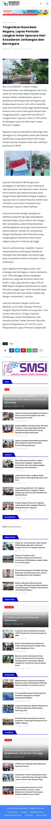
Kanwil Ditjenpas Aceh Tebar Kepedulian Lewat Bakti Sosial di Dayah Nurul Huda (25, 400)
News (13, 22)
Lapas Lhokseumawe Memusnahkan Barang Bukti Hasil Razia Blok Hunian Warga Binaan (31, 443)
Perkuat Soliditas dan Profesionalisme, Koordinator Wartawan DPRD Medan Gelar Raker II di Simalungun (31, 559)
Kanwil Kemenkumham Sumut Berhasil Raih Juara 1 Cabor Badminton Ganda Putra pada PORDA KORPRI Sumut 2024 (29, 791)
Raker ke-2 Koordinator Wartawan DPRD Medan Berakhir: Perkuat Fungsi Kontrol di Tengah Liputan (31, 545)
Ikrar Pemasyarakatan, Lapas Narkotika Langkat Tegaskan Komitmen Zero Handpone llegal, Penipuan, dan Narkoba (30, 464)
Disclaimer (29, 815)
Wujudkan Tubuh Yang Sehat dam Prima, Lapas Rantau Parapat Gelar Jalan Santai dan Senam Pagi (31, 777)
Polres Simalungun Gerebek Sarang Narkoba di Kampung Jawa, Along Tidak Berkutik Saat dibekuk (31, 572)
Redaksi (24, 812)
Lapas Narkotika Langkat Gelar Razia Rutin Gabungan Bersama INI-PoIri (31, 477)
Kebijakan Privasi (37, 812)
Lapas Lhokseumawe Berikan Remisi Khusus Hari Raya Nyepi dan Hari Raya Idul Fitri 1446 (31, 415)
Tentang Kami (12, 812)
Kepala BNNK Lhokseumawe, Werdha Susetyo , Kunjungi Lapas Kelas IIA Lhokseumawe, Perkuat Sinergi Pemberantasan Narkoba (31, 429)
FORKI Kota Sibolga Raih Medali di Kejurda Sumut (30, 765)
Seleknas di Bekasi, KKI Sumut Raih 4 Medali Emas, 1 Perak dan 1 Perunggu (24, 752)
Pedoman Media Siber (13, 815)
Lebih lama (43, 357)
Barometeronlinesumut (18, 808)
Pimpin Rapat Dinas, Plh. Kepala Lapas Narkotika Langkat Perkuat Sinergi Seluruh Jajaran (30, 505)
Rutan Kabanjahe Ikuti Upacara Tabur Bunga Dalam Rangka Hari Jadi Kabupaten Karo (30, 645)
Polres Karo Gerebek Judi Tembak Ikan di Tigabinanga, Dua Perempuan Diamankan (25, 617)
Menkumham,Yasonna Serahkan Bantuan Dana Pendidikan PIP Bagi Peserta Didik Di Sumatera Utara (31, 683)
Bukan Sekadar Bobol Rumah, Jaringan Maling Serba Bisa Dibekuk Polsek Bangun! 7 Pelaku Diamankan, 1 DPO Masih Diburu (31, 586)
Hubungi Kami (41, 815)
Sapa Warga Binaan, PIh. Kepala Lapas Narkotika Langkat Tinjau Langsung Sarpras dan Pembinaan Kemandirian (31, 491)
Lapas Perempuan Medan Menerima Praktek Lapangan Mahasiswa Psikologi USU (31, 708)
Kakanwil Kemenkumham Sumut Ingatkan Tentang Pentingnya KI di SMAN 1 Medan (31, 720)
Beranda (6, 22)
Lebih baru (8, 357)
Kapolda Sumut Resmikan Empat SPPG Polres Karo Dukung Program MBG (30, 633)
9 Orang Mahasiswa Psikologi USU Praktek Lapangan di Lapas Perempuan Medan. (30, 695)
